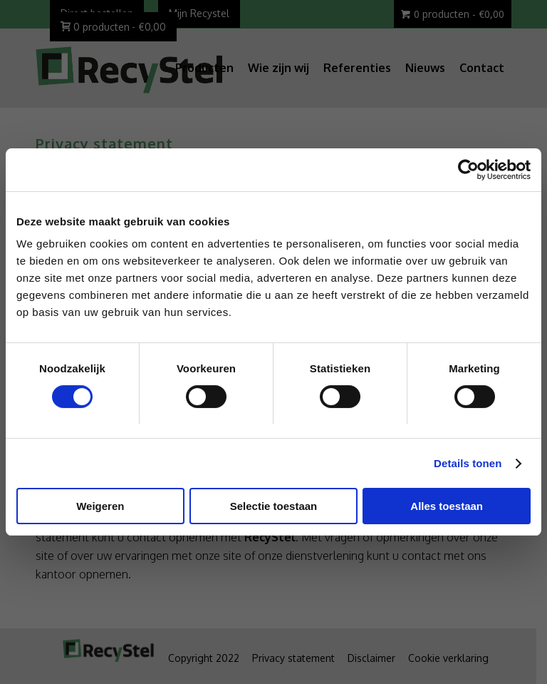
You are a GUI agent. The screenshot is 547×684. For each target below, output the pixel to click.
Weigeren (100, 506)
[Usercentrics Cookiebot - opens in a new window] (468, 169)
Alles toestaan (446, 506)
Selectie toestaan (274, 506)
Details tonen (467, 463)
